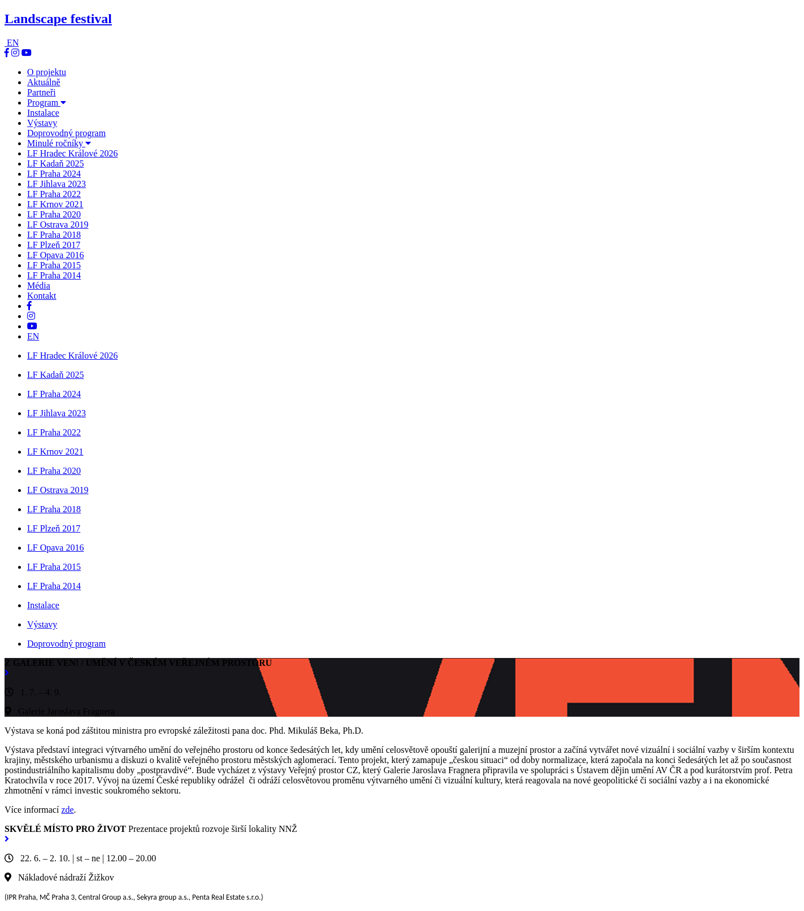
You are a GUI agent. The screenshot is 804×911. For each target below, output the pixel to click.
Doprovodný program (66, 133)
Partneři (41, 92)
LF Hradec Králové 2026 (72, 153)
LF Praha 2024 (54, 173)
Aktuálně (43, 82)
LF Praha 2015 (54, 265)
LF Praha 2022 (54, 194)
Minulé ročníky (59, 143)
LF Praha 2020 (54, 214)
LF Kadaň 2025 (55, 163)
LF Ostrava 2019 (57, 224)
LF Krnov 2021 (55, 204)
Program (46, 102)
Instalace (43, 112)
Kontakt (42, 295)
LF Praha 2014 (54, 275)
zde (67, 809)
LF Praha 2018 (54, 234)
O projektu (46, 72)
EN (13, 42)
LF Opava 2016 (55, 255)
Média (38, 285)
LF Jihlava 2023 (56, 184)
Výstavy (42, 123)
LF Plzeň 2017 (53, 245)
